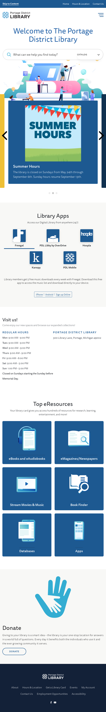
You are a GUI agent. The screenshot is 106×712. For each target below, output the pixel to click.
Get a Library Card (56, 687)
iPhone (39, 294)
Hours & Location (81, 4)
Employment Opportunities (52, 694)
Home (66, 4)
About (14, 687)
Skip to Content (11, 4)
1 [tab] (49, 193)
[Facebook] (51, 702)
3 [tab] (56, 193)
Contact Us (98, 4)
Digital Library (30, 175)
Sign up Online (63, 294)
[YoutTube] (55, 702)
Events (73, 687)
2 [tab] (53, 193)
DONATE (14, 670)
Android (49, 294)
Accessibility (79, 694)
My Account (88, 687)
